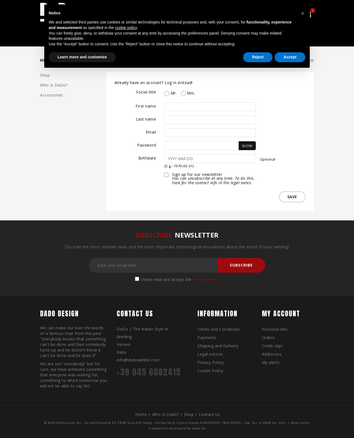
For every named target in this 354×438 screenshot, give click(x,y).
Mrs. (188, 93)
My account (281, 313)
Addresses (272, 354)
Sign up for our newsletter (214, 179)
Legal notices (210, 354)
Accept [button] (289, 57)
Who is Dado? (165, 414)
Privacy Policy (206, 279)
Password (146, 145)
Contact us (209, 414)
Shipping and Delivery (218, 345)
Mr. (170, 93)
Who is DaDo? (54, 85)
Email (151, 132)
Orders (268, 337)
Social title (146, 92)
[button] (302, 13)
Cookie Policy (210, 370)
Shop (45, 75)
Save (292, 196)
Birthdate (147, 158)
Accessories (51, 95)
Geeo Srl (199, 428)
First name (146, 106)
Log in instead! (179, 82)
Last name (146, 119)
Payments (207, 337)
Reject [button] (258, 57)
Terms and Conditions (218, 329)
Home (141, 414)
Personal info (275, 329)
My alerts (271, 362)
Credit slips (272, 345)
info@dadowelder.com (138, 360)
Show (247, 146)
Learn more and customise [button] (82, 57)
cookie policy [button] (126, 27)
